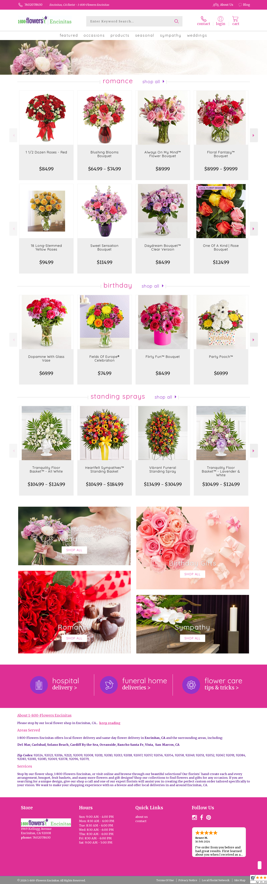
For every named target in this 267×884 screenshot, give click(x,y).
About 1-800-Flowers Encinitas (44, 715)
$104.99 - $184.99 (104, 484)
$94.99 (46, 262)
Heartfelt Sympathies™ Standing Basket (104, 470)
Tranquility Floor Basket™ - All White (46, 470)
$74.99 (104, 373)
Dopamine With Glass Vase (46, 358)
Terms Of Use (165, 880)
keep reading (109, 723)
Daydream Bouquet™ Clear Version (162, 247)
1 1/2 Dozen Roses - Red (46, 152)
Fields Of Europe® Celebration (104, 358)
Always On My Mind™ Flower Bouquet (162, 154)
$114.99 (104, 262)
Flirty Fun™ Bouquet (163, 357)
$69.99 (46, 373)
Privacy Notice (187, 880)
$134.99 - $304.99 (163, 484)
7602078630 (33, 4)
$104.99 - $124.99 (46, 484)
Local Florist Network (216, 880)
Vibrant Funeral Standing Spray (162, 470)
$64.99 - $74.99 (104, 169)
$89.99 (163, 169)
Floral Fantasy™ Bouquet (221, 154)
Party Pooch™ (221, 357)
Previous (13, 135)
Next (254, 135)
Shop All (151, 81)
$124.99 (221, 262)
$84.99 (46, 169)
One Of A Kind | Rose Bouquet (221, 247)
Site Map (239, 880)
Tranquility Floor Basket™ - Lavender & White (221, 471)
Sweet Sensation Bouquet (104, 247)
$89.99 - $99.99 (221, 169)
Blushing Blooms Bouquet (104, 154)
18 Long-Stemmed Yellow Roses (46, 247)
